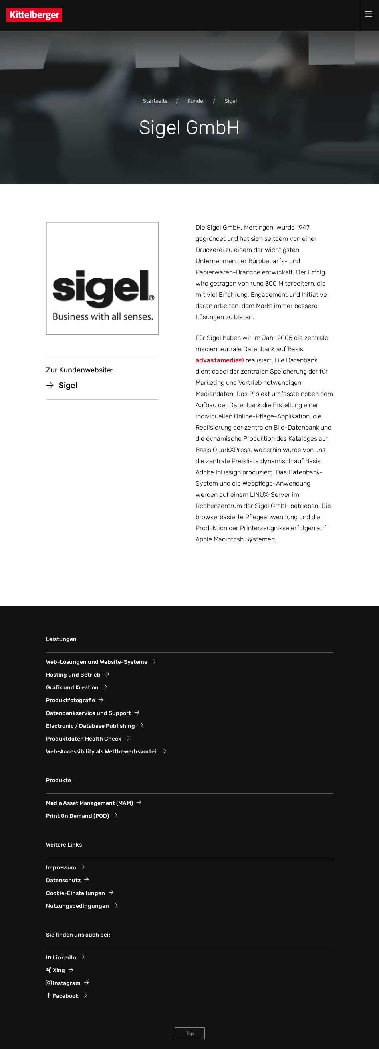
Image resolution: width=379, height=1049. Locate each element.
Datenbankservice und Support (88, 713)
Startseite (155, 101)
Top (190, 1033)
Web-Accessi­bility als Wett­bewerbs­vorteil (102, 751)
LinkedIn (61, 957)
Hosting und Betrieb (73, 674)
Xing (55, 970)
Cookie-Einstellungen (75, 893)
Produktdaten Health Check (83, 738)
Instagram (63, 983)
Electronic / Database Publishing (90, 726)
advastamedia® (220, 360)
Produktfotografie (70, 700)
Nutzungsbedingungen (77, 906)
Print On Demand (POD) (77, 816)
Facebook (62, 996)
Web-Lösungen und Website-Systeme (96, 662)
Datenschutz (63, 880)
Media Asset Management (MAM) (89, 803)
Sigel (230, 101)
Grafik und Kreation (72, 687)
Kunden (196, 101)
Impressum (61, 867)
